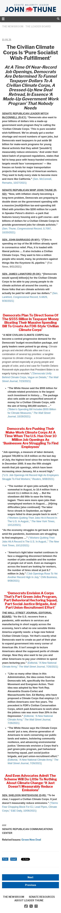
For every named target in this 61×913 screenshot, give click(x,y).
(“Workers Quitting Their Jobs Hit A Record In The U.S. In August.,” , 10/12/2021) (32, 521)
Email (13, 859)
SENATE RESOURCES (42, 896)
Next (30, 877)
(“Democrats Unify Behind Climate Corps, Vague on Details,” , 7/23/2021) (30, 377)
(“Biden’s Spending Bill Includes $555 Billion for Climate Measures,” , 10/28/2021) (32, 413)
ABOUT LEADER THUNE (28, 900)
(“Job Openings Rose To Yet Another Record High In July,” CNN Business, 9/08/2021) (33, 577)
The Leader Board (38, 26)
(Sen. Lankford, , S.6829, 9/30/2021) (30, 297)
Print (5, 859)
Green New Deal (31, 839)
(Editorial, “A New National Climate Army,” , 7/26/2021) (30, 719)
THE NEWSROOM (12, 26)
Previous (30, 885)
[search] (58, 18)
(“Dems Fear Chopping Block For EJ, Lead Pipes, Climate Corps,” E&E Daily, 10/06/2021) (30, 807)
